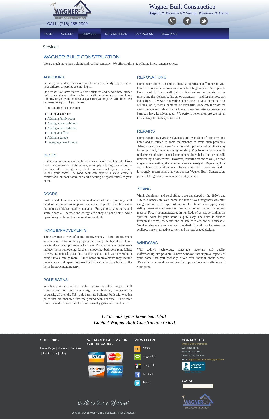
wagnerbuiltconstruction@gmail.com (206, 359)
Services (89, 33)
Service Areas (116, 33)
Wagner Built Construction (182, 6)
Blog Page (169, 33)
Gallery (67, 33)
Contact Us (144, 33)
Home (48, 33)
